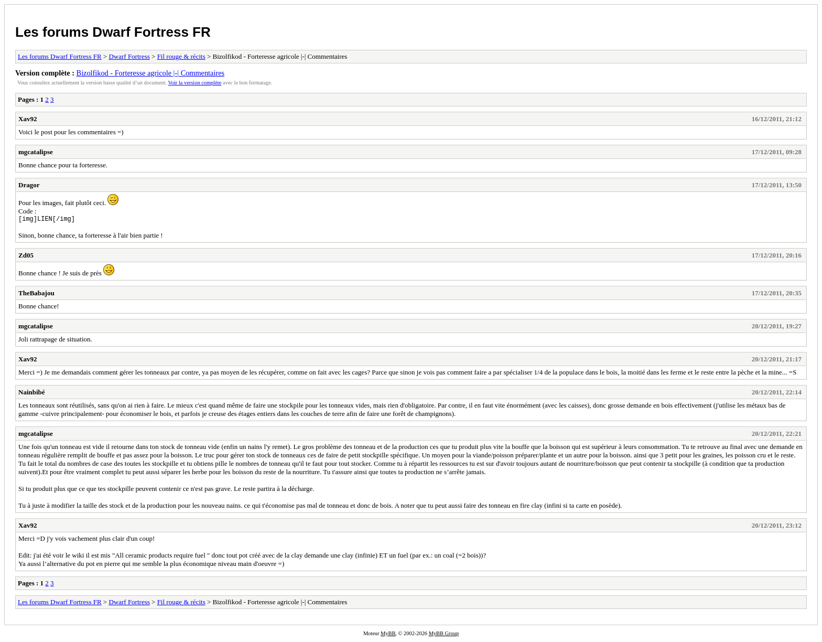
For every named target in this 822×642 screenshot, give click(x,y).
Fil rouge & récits (181, 56)
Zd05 (26, 257)
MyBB (388, 635)
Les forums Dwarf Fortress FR (113, 32)
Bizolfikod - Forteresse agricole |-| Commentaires (150, 73)
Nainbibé (31, 394)
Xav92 (27, 119)
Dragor (28, 185)
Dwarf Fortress (129, 56)
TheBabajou (36, 294)
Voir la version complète (195, 82)
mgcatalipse (35, 152)
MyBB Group (444, 635)
